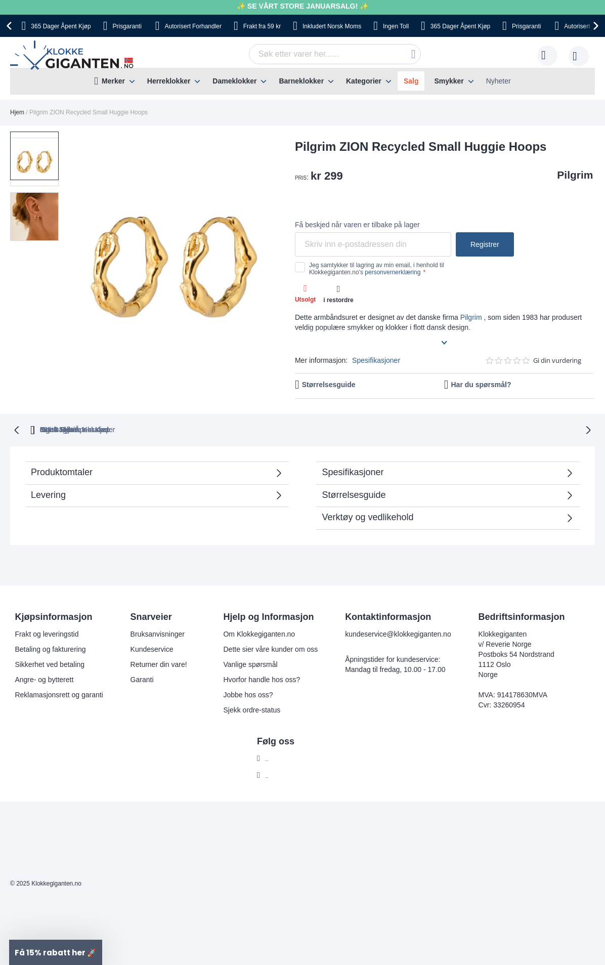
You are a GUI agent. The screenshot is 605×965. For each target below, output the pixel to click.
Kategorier (363, 81)
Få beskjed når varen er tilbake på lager (357, 225)
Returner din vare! (159, 663)
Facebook (280, 757)
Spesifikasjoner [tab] (352, 471)
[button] (34, 207)
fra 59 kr (262, 26)
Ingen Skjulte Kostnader (476, 429)
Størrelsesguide (329, 385)
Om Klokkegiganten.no (259, 633)
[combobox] (335, 54)
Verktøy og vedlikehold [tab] (367, 516)
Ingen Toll (289, 429)
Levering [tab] (48, 494)
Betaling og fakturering (50, 648)
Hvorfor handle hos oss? (261, 679)
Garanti (142, 679)
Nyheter (498, 81)
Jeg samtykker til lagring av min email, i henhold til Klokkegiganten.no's (376, 269)
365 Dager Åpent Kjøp (136, 429)
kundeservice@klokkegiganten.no (398, 633)
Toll (396, 26)
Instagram (280, 774)
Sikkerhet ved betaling (49, 663)
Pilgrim (575, 175)
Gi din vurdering (557, 360)
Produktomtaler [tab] (62, 471)
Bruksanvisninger (158, 633)
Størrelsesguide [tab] (353, 494)
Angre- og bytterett (44, 679)
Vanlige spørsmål (250, 663)
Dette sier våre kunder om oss (270, 648)
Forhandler (193, 26)
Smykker (448, 81)
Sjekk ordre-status (251, 709)
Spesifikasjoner (376, 360)
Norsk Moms (332, 26)
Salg (411, 81)
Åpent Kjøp (61, 26)
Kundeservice (152, 648)
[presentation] (10, 25)
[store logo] (73, 55)
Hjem (17, 112)
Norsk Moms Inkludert (371, 429)
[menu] (302, 81)
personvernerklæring (392, 272)
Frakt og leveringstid (46, 633)
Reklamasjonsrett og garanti (59, 694)
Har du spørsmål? (481, 385)
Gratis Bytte (222, 429)
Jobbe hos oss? (248, 694)
